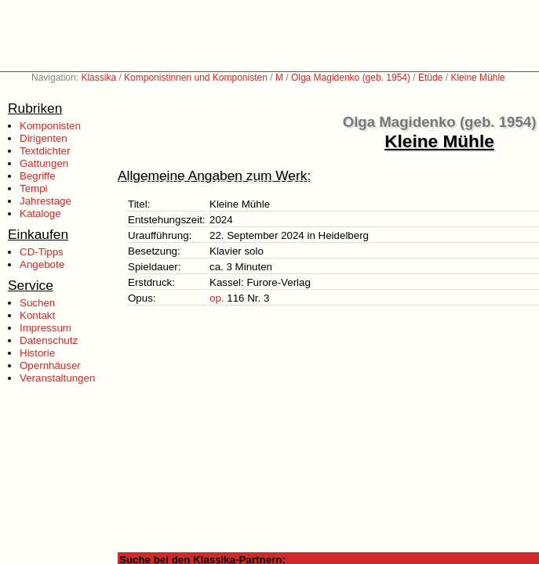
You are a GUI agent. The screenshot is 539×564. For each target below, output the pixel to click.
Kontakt (37, 315)
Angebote (42, 264)
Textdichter (45, 151)
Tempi (34, 188)
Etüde (430, 77)
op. (216, 298)
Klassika (98, 77)
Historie (37, 353)
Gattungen (44, 163)
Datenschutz (49, 340)
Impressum (45, 328)
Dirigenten (43, 138)
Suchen (37, 303)
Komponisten (50, 126)
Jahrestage (45, 201)
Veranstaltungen (57, 378)
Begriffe (38, 176)
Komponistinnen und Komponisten (196, 77)
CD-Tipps (42, 252)
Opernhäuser (50, 365)
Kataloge (40, 213)
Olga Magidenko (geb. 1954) (350, 77)
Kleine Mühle (477, 77)
